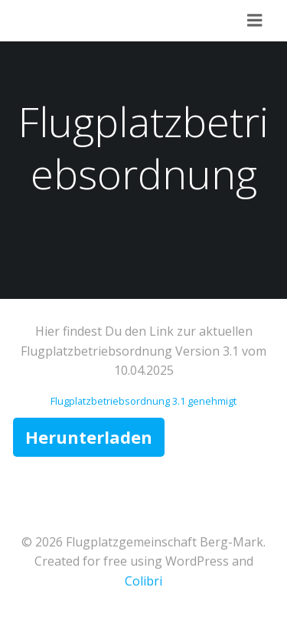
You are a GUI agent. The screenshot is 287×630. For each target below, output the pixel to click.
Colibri (143, 581)
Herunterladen (88, 436)
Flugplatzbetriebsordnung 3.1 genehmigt (143, 401)
